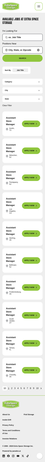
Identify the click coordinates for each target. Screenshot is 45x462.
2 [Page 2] (11, 388)
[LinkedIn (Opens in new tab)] (3, 456)
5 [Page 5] (21, 388)
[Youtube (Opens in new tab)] (18, 456)
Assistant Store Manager (11, 121)
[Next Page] (41, 388)
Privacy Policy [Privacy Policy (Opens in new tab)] (8, 425)
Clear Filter (7, 105)
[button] (38, 50)
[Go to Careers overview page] (10, 6)
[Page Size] (4, 388)
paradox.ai (16, 451)
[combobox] (23, 37)
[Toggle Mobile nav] (39, 6)
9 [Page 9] (33, 388)
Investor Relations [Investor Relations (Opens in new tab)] (9, 439)
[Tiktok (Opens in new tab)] (27, 456)
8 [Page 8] (30, 388)
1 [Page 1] (8, 388)
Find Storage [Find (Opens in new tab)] (29, 414)
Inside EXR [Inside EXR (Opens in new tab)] (6, 420)
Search (22, 58)
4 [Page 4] (18, 388)
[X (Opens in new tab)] (23, 456)
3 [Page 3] (14, 388)
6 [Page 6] (24, 388)
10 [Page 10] (37, 388)
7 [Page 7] (27, 388)
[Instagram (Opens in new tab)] (13, 456)
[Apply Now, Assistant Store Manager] (31, 124)
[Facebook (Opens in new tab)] (8, 456)
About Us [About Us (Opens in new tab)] (6, 414)
